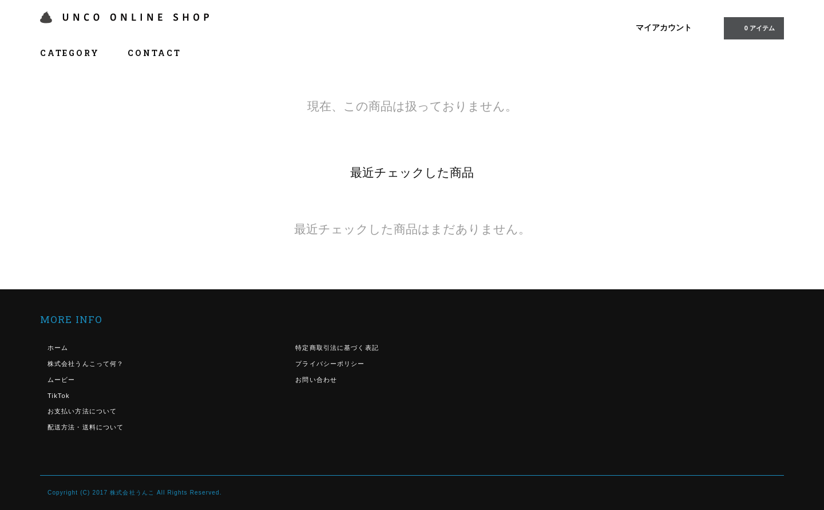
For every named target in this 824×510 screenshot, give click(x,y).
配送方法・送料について (85, 427)
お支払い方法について (82, 411)
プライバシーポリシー (330, 363)
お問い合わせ (316, 379)
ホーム (57, 347)
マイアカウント (664, 27)
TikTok (58, 395)
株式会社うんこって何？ (85, 363)
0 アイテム (753, 27)
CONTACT (154, 52)
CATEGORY (76, 52)
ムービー (61, 379)
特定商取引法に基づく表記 (336, 347)
